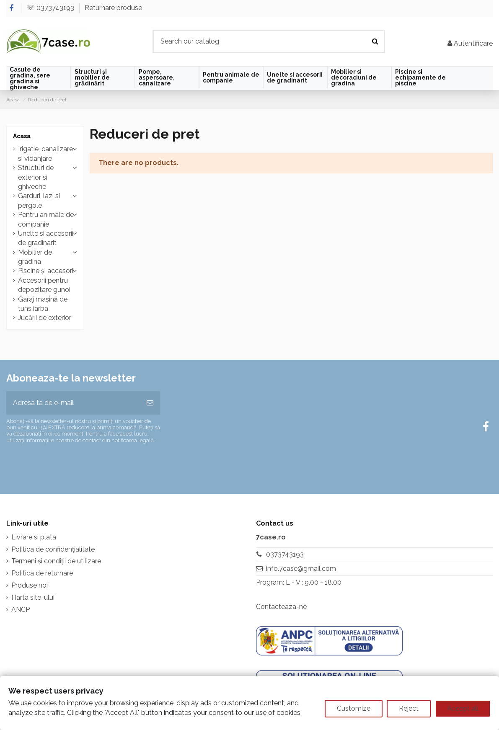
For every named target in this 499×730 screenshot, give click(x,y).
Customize (353, 708)
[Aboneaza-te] (150, 403)
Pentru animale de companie (46, 219)
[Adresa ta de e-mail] (73, 403)
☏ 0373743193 (51, 8)
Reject (409, 708)
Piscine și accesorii (46, 271)
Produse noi (29, 585)
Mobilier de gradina (35, 257)
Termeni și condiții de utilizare (56, 561)
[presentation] (76, 465)
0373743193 (285, 554)
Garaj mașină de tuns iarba (42, 303)
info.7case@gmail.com (301, 569)
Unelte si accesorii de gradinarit (45, 238)
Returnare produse (113, 8)
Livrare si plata (33, 537)
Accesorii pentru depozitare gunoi (44, 285)
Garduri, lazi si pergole (39, 200)
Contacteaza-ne (281, 607)
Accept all (462, 708)
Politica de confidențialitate (53, 549)
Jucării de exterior (44, 318)
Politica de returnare (42, 573)
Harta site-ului (32, 597)
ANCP (20, 610)
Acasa (22, 136)
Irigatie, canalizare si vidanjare (45, 153)
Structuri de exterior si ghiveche (36, 177)
